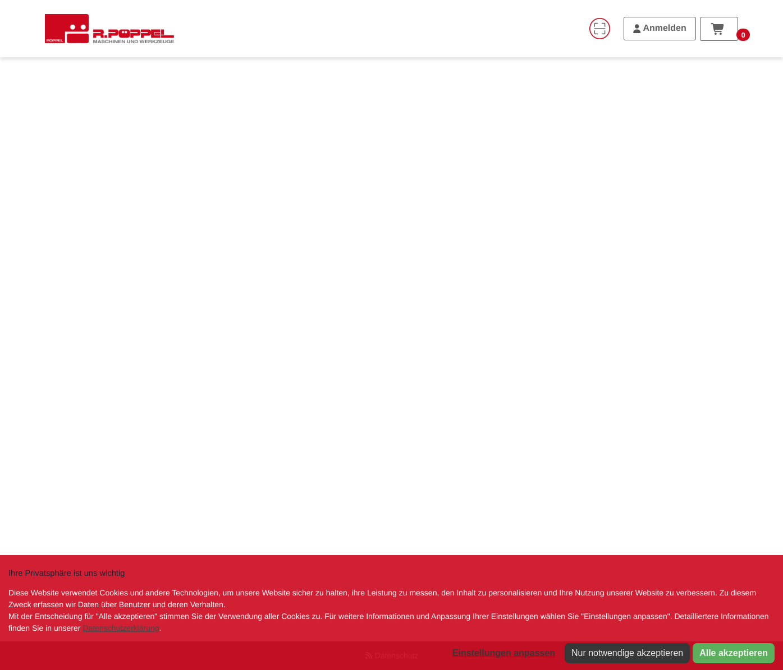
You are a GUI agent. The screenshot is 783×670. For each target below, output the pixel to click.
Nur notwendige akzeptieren (627, 653)
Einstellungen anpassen (503, 653)
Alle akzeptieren (733, 653)
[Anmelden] (660, 28)
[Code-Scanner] (599, 28)
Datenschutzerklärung (121, 627)
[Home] (109, 28)
